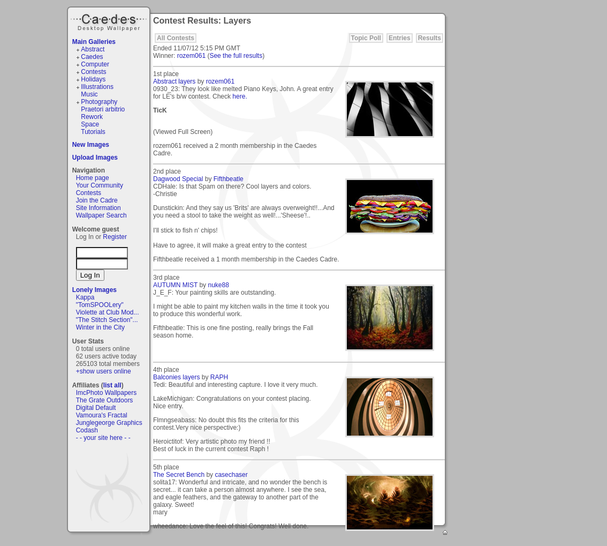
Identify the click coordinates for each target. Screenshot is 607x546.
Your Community (99, 185)
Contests (93, 72)
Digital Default (96, 408)
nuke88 (218, 285)
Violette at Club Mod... (107, 312)
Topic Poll (366, 38)
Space (90, 124)
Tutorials (93, 132)
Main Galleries (94, 42)
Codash (87, 430)
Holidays (93, 79)
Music (89, 94)
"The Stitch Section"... (107, 320)
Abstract (92, 49)
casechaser (231, 474)
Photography (99, 102)
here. (239, 96)
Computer (95, 64)
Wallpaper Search (101, 215)
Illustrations (97, 87)
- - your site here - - (103, 438)
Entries (400, 38)
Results (429, 38)
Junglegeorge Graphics (109, 423)
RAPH (219, 377)
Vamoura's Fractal (101, 415)
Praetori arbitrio (103, 109)
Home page (92, 178)
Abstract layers (174, 81)
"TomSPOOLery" (100, 305)
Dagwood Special (178, 179)
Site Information (98, 208)
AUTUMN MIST (175, 285)
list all (112, 385)
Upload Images (95, 157)
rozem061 (191, 55)
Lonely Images (94, 290)
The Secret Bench (178, 474)
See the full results (235, 55)
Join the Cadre (97, 200)
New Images (90, 144)
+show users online (103, 371)
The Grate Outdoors (104, 400)
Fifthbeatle (229, 179)
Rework (92, 117)
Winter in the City (100, 327)
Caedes (109, 21)
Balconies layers (176, 377)
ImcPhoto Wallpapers (106, 393)
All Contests (175, 38)
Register (115, 237)
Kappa (85, 297)
